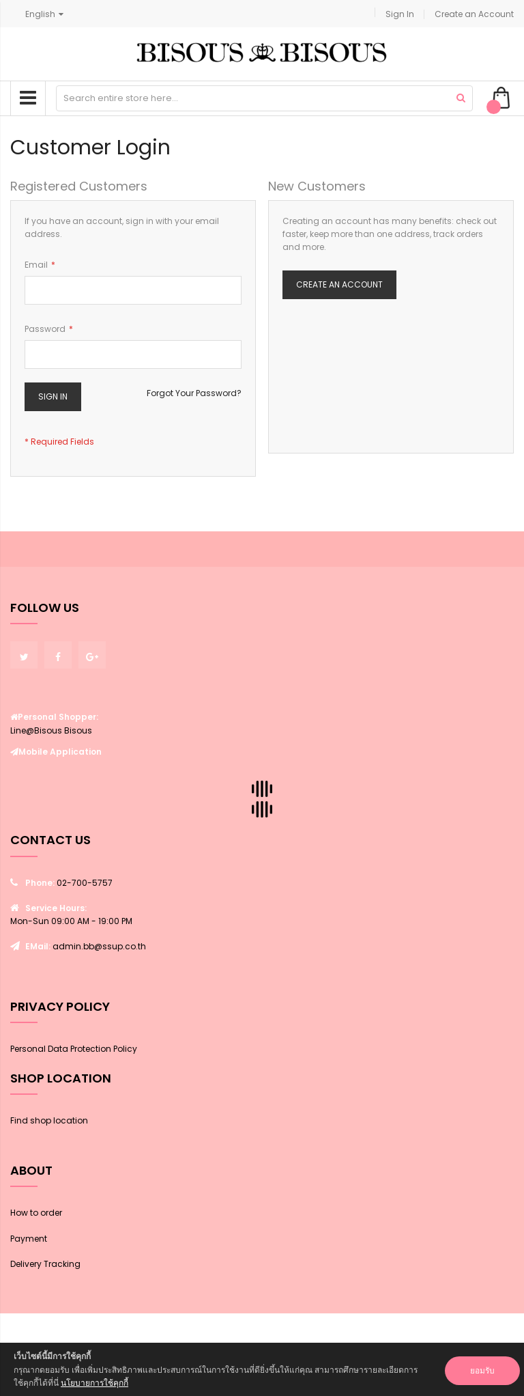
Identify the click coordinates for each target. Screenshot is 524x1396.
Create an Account (474, 14)
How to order (36, 1212)
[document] (262, 1369)
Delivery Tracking (45, 1264)
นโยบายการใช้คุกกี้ (94, 1382)
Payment (28, 1238)
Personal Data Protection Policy (73, 1049)
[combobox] (264, 98)
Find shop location (49, 1120)
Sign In (399, 14)
